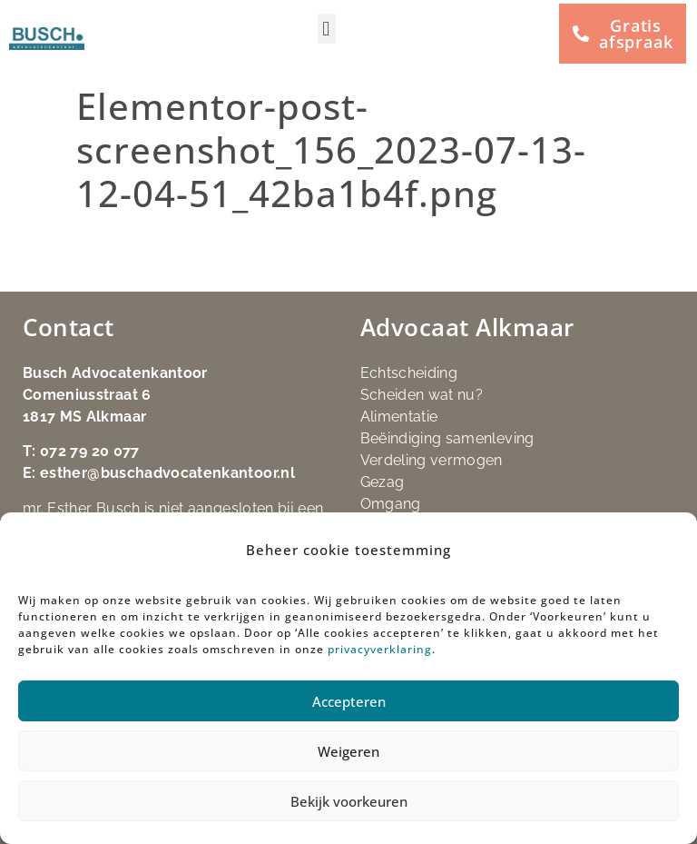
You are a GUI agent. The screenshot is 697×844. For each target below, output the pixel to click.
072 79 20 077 (90, 451)
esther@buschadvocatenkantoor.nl (167, 473)
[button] (327, 29)
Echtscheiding (409, 373)
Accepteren (349, 701)
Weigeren (348, 751)
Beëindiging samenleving (447, 438)
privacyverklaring (380, 649)
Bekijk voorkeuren (348, 801)
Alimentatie (399, 416)
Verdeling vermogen (431, 460)
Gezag (382, 482)
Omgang (390, 503)
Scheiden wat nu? (422, 394)
